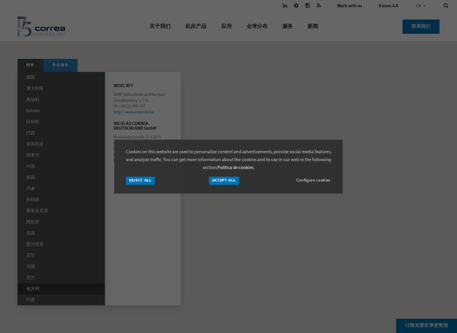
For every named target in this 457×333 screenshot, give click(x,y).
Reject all (140, 180)
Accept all (224, 180)
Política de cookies (235, 167)
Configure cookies (313, 180)
